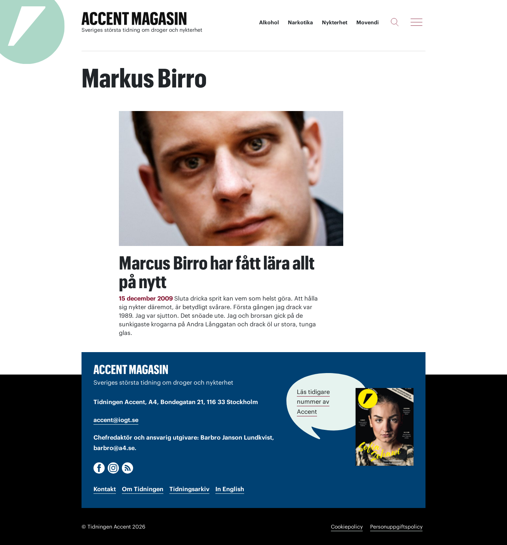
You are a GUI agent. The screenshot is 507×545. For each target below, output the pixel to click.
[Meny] (416, 22)
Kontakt (104, 488)
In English (229, 488)
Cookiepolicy (347, 526)
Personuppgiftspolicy (396, 526)
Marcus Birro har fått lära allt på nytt (217, 272)
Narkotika (300, 22)
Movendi (367, 22)
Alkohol (269, 22)
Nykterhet (334, 22)
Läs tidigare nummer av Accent (313, 401)
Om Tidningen (142, 488)
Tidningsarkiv (189, 488)
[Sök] (395, 22)
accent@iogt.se (115, 419)
